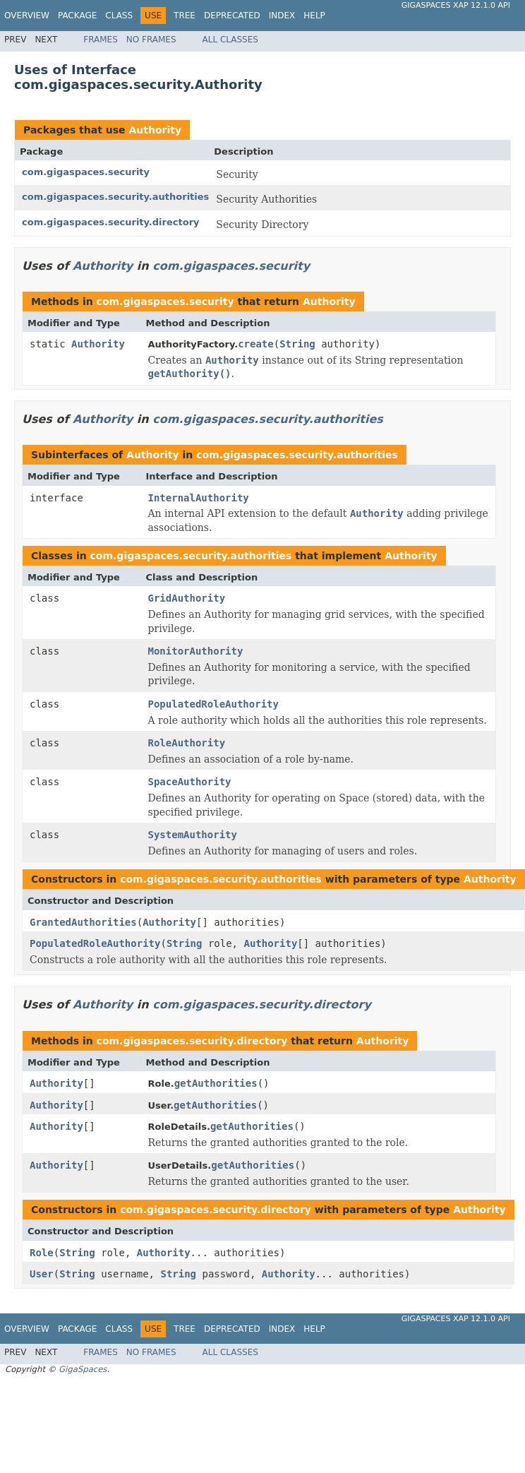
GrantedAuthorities (83, 922)
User (42, 1274)
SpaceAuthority (189, 781)
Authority (154, 130)
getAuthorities (216, 1083)
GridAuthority (187, 598)
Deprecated (232, 15)
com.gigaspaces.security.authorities (115, 196)
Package (77, 15)
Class (119, 15)
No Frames (151, 39)
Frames (100, 39)
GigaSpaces (83, 1369)
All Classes (230, 39)
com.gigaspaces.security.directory (111, 222)
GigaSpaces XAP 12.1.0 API (456, 5)
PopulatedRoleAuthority (213, 704)
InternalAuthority (198, 497)
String (297, 344)
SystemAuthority (192, 834)
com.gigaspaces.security (86, 172)
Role (42, 1252)
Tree (184, 15)
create (256, 344)
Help (314, 15)
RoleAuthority (187, 743)
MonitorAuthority (195, 651)
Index (282, 15)
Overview (26, 15)
